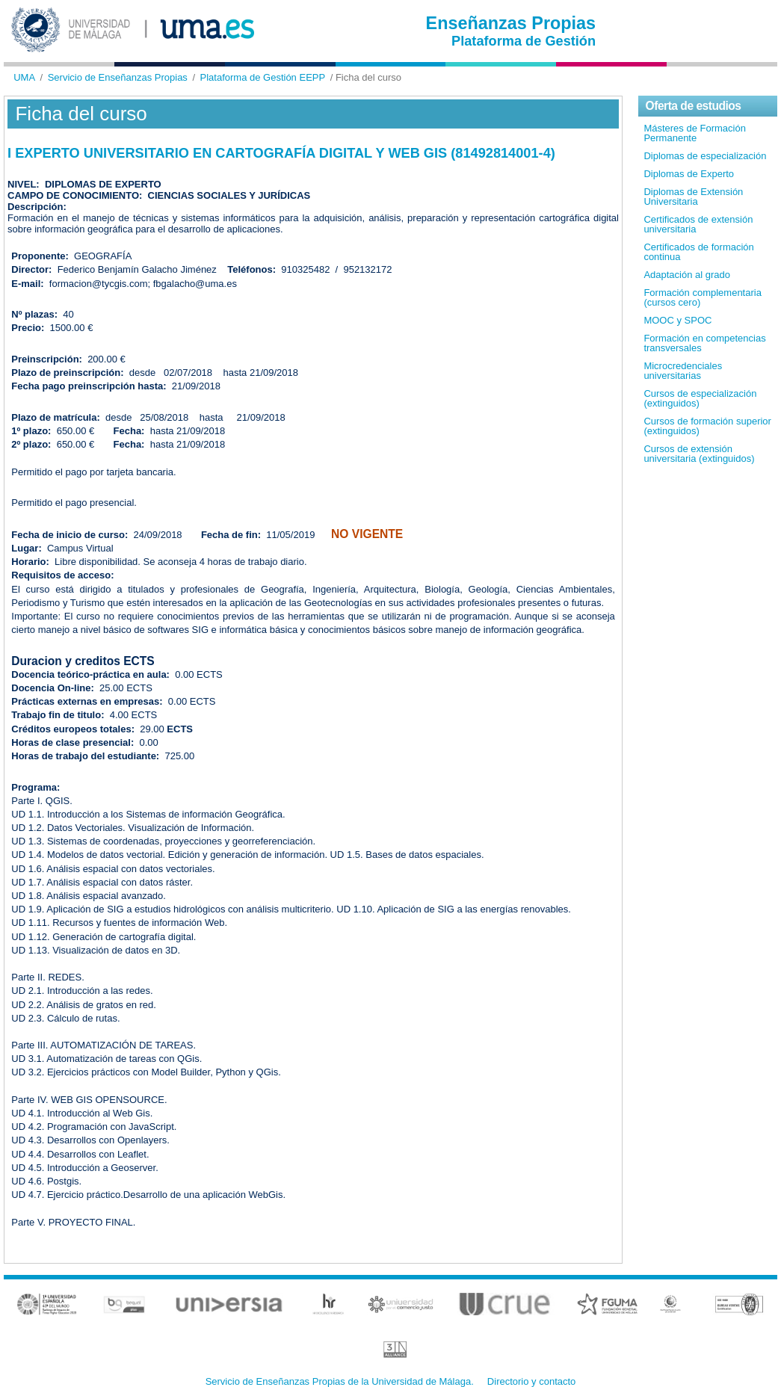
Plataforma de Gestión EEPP (263, 77)
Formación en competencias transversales (704, 343)
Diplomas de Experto (688, 173)
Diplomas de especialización (704, 155)
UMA (24, 77)
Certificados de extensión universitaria (698, 224)
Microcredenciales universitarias (682, 370)
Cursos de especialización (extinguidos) (699, 398)
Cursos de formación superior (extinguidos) (707, 426)
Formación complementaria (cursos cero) (702, 297)
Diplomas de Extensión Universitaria (693, 196)
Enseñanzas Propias (511, 23)
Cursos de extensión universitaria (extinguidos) (698, 453)
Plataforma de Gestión (523, 41)
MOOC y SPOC (677, 320)
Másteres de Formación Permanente (694, 133)
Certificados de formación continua (698, 251)
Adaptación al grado (686, 274)
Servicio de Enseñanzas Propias (118, 77)
